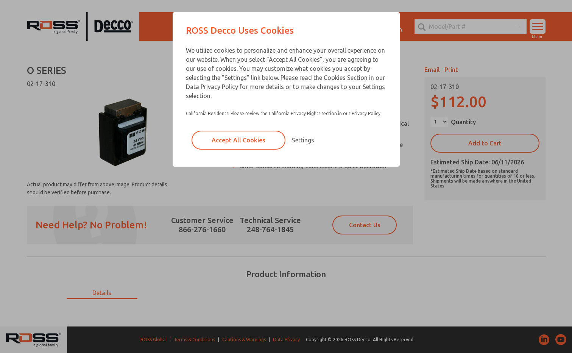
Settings (303, 140)
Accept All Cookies (238, 140)
